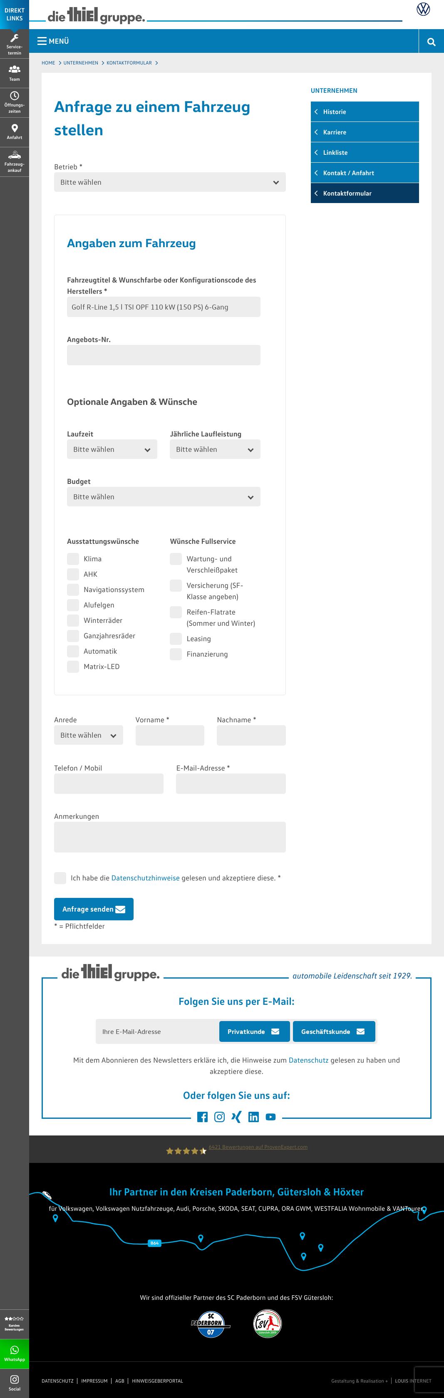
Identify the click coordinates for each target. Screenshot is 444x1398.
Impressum (94, 1381)
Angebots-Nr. (89, 339)
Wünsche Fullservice (203, 540)
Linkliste (335, 152)
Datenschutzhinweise (146, 877)
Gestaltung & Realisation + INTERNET (381, 1381)
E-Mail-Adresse (203, 767)
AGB (119, 1381)
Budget (79, 481)
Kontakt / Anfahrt (348, 173)
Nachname (236, 719)
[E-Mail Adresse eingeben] (158, 1031)
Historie (334, 111)
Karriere (334, 132)
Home (48, 62)
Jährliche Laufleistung (205, 433)
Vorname (152, 719)
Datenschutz (309, 1059)
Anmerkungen (76, 815)
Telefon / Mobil (78, 767)
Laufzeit (80, 433)
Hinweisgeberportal (157, 1381)
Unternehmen (81, 62)
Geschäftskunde (325, 1031)
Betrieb (68, 166)
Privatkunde (246, 1031)
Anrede (65, 719)
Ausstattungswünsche (103, 540)
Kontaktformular (129, 62)
